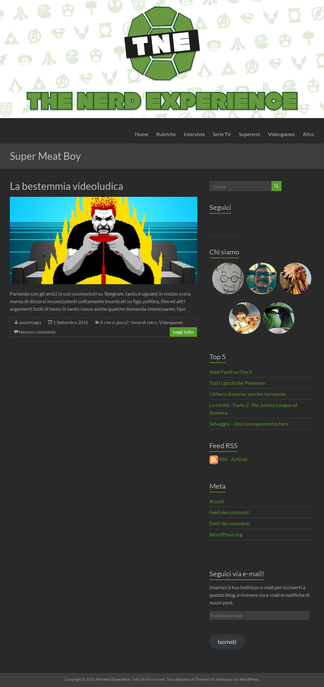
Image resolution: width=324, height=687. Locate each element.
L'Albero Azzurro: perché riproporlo (247, 394)
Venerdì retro (143, 322)
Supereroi (249, 134)
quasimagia (30, 322)
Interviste (194, 134)
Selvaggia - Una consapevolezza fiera (249, 424)
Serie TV (222, 134)
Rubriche (166, 134)
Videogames (281, 134)
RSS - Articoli (228, 459)
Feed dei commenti (229, 523)
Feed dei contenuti (229, 512)
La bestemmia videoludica (66, 186)
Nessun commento (37, 331)
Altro (308, 134)
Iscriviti (227, 641)
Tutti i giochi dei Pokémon (237, 383)
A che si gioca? (114, 322)
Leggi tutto (183, 331)
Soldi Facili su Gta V (230, 372)
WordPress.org (225, 534)
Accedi (216, 501)
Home (141, 134)
